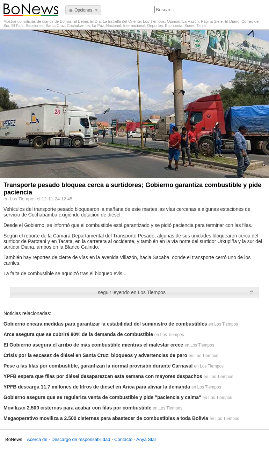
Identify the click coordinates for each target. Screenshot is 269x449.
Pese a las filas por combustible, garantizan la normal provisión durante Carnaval (98, 366)
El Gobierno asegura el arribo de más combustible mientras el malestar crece (93, 345)
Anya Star (146, 439)
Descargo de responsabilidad (80, 439)
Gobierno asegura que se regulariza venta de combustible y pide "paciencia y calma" (102, 397)
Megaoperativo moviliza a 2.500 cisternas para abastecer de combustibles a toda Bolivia (105, 418)
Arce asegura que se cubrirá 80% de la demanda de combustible (78, 334)
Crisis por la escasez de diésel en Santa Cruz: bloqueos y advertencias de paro (95, 355)
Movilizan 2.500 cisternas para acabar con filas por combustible (77, 408)
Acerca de (37, 439)
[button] (83, 10)
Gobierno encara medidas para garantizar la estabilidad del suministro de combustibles (105, 324)
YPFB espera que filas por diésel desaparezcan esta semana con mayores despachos (102, 376)
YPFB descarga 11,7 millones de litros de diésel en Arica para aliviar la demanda (96, 387)
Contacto (123, 439)
